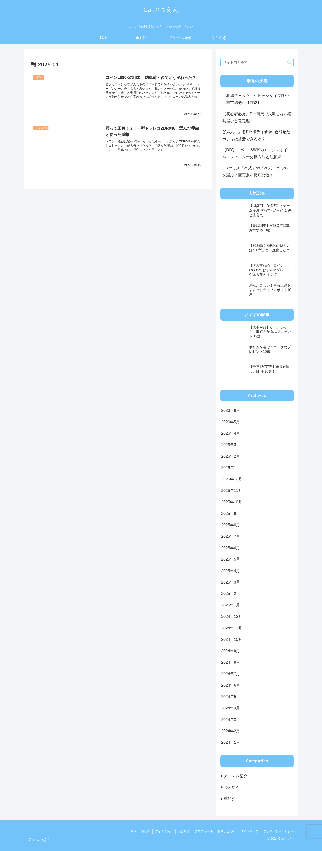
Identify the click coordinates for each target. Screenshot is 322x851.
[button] (289, 62)
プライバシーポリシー (278, 831)
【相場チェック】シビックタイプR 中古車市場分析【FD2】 (255, 99)
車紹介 (145, 831)
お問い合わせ (227, 831)
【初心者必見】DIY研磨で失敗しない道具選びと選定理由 (257, 117)
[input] (257, 62)
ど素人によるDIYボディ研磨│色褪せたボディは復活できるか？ (256, 135)
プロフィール (204, 831)
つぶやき (184, 831)
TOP (133, 831)
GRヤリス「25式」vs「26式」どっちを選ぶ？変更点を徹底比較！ (255, 171)
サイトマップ (249, 831)
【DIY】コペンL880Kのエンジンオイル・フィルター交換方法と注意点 (254, 153)
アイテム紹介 (164, 831)
